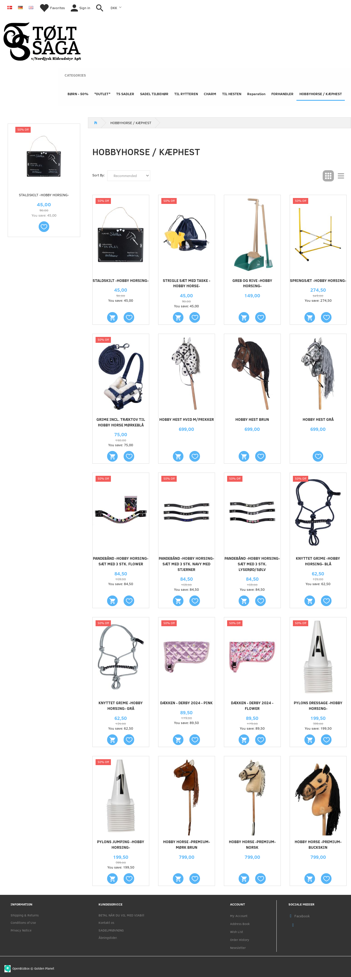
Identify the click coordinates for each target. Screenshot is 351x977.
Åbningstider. (108, 937)
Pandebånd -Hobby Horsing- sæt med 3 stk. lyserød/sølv (252, 564)
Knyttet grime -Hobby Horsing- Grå (121, 705)
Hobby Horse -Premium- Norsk (252, 844)
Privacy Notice (21, 930)
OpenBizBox (20, 968)
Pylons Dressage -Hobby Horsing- (318, 705)
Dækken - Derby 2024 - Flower (252, 705)
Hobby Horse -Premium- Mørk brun (186, 844)
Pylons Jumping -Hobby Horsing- (120, 844)
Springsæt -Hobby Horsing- (318, 280)
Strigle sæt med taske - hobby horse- (186, 283)
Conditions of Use (23, 922)
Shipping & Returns (25, 915)
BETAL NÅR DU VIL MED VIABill (121, 915)
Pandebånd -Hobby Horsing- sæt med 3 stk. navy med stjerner (186, 564)
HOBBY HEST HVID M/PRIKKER (186, 419)
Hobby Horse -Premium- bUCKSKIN (318, 844)
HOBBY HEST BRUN (252, 419)
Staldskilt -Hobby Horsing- (44, 194)
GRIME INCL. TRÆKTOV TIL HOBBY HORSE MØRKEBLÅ (120, 422)
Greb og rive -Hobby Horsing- (252, 283)
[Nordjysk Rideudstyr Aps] (42, 40)
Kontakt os (106, 922)
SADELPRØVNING (111, 930)
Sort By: (98, 175)
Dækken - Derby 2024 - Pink (186, 702)
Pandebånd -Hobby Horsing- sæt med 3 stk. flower (120, 561)
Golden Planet (44, 968)
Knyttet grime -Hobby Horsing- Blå (318, 561)
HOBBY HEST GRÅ (318, 419)
